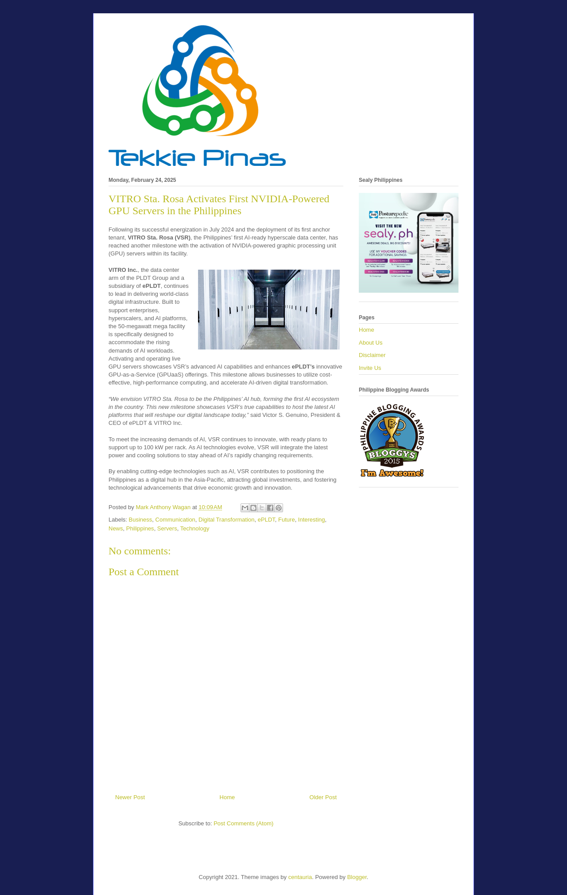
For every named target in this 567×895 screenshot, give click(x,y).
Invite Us (370, 368)
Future (286, 519)
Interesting (311, 519)
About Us (370, 342)
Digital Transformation (226, 519)
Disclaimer (372, 355)
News (116, 528)
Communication (175, 519)
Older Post (323, 797)
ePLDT (266, 519)
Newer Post (130, 797)
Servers (167, 528)
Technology (195, 528)
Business (140, 519)
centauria (300, 877)
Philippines (140, 528)
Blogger (357, 877)
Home (227, 797)
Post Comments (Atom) (243, 823)
